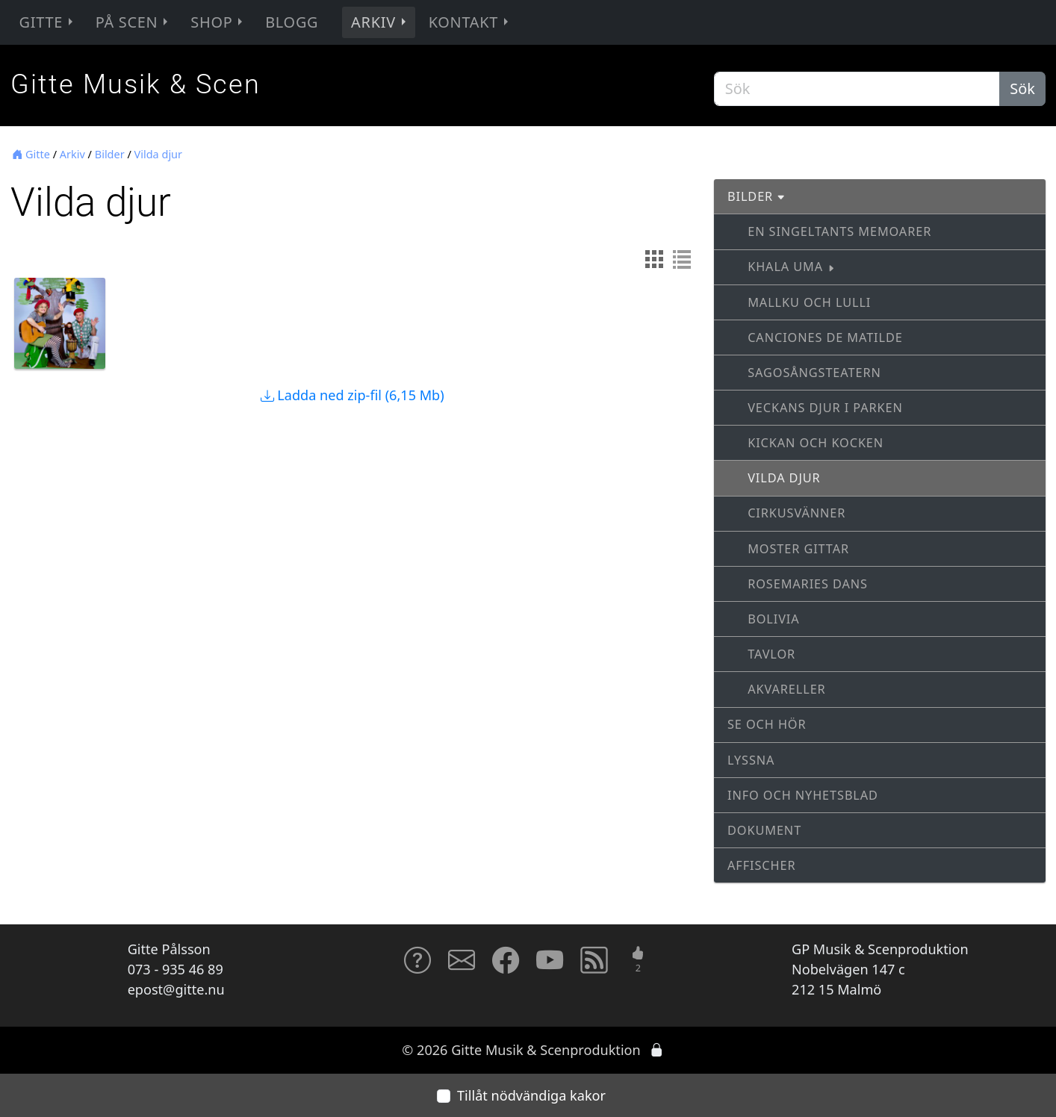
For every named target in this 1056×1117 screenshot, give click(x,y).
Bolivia (773, 619)
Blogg (291, 22)
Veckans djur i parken (825, 407)
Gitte (47, 22)
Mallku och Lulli (809, 302)
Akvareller (786, 689)
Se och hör (767, 724)
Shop (218, 22)
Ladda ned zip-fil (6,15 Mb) (352, 395)
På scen (134, 22)
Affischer (761, 865)
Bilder (110, 154)
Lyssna (750, 760)
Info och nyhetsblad (802, 795)
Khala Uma (792, 266)
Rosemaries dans (808, 584)
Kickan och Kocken (815, 443)
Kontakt (470, 22)
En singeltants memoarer (839, 231)
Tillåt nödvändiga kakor (531, 1095)
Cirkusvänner (796, 513)
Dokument (764, 830)
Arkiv (380, 22)
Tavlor (771, 654)
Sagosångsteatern (814, 372)
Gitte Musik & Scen (135, 84)
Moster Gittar (798, 549)
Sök (1022, 88)
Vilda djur (158, 154)
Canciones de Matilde (825, 337)
